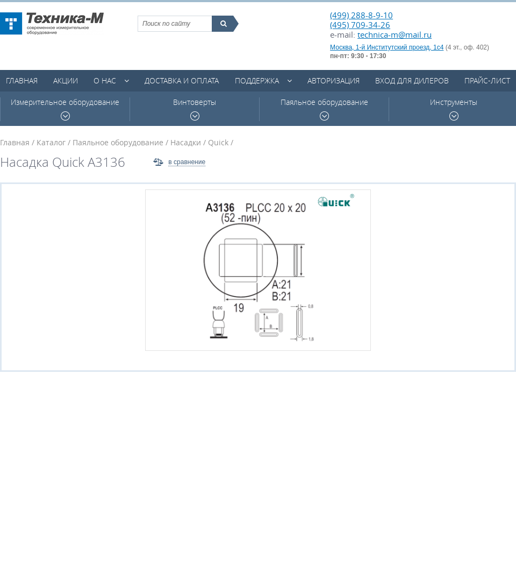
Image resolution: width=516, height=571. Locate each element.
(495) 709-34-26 (360, 24)
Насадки (185, 142)
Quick (218, 142)
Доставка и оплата (182, 80)
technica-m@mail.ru (394, 34)
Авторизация (333, 80)
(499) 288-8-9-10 (361, 15)
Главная (22, 80)
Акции (65, 80)
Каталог (51, 142)
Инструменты (453, 109)
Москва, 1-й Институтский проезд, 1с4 (386, 47)
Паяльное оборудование (324, 109)
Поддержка (257, 80)
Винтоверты (194, 109)
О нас (105, 80)
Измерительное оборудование (65, 109)
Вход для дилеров (412, 80)
